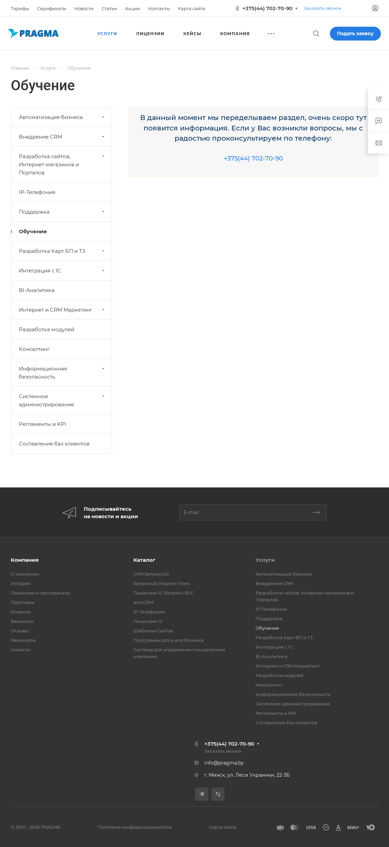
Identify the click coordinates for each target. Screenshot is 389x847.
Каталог (144, 560)
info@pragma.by (224, 763)
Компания (24, 560)
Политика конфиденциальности (135, 827)
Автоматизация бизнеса (62, 117)
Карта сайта (222, 827)
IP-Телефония (37, 192)
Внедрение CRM (62, 137)
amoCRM (143, 602)
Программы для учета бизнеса (168, 640)
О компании (25, 574)
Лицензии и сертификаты (40, 593)
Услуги (265, 560)
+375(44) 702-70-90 (267, 8)
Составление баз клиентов (54, 443)
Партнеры (22, 602)
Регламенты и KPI (42, 424)
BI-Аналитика (37, 290)
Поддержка (62, 212)
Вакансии (22, 621)
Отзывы (19, 630)
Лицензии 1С (148, 621)
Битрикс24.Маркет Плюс (161, 583)
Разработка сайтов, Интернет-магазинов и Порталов (62, 164)
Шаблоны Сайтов (153, 630)
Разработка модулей (46, 329)
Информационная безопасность (62, 372)
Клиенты (21, 611)
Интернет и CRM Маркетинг (62, 310)
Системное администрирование (62, 400)
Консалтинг (34, 349)
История (20, 583)
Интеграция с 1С (62, 270)
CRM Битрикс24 (151, 574)
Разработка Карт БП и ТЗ (62, 251)
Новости (20, 649)
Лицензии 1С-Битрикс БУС (163, 593)
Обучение (33, 231)
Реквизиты (23, 640)
